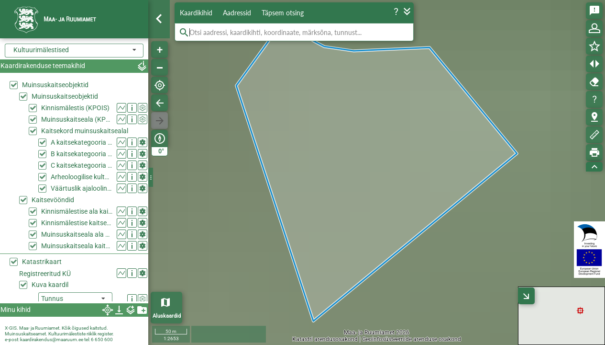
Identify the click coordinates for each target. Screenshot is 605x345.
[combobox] (74, 51)
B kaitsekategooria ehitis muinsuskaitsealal (81, 154)
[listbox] (75, 299)
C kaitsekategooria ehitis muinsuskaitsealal (81, 165)
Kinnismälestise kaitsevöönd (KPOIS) (76, 223)
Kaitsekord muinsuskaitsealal (84, 131)
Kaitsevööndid (53, 200)
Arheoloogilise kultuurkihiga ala (81, 177)
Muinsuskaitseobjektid (55, 85)
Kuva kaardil (50, 284)
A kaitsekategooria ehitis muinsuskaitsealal (81, 142)
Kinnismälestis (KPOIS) (75, 108)
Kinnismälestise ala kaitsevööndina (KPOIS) (76, 211)
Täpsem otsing (283, 13)
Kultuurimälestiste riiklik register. (81, 333)
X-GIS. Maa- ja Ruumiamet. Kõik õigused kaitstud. (56, 328)
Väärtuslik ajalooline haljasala (81, 188)
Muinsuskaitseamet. (26, 333)
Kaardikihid (196, 13)
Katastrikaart (42, 261)
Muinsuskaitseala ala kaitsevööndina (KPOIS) (76, 234)
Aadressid (237, 13)
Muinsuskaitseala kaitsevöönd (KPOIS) (76, 246)
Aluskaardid (167, 316)
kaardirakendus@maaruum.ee (51, 339)
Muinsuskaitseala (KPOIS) (76, 119)
